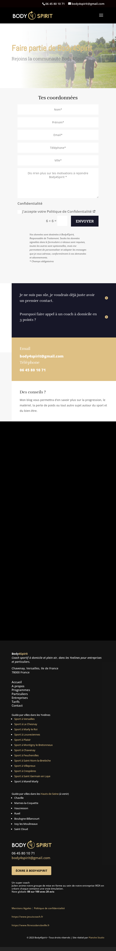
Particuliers (20, 694)
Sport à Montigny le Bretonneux (33, 745)
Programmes (21, 690)
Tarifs (16, 702)
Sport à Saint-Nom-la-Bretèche (32, 760)
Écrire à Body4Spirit (31, 870)
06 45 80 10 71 (33, 370)
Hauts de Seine (50, 794)
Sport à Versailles (24, 719)
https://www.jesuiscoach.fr (27, 916)
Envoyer (85, 221)
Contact (17, 705)
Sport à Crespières (25, 771)
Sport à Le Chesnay (25, 724)
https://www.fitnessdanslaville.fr (30, 925)
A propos (18, 686)
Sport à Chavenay (24, 750)
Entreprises (20, 698)
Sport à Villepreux (24, 766)
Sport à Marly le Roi (25, 729)
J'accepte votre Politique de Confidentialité (56, 211)
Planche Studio (96, 937)
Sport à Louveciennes (27, 734)
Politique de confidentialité (50, 908)
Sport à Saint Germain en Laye (32, 776)
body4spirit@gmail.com (42, 356)
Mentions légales (21, 908)
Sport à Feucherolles (26, 755)
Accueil (17, 682)
